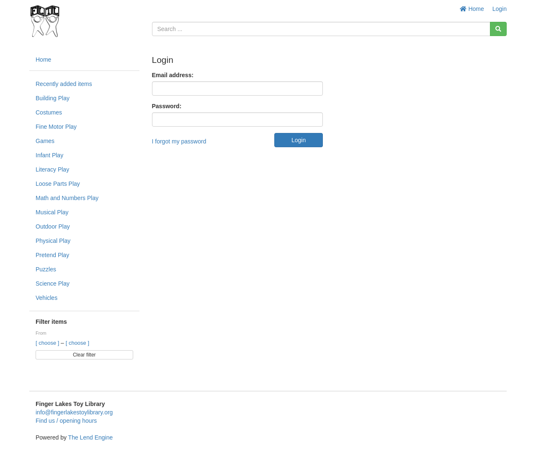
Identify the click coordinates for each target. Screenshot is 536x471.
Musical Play (52, 212)
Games (45, 141)
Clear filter (84, 355)
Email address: (173, 75)
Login (499, 8)
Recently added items (64, 84)
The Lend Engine (90, 437)
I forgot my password (179, 141)
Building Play (53, 98)
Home (471, 8)
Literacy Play (52, 169)
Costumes (49, 112)
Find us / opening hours (66, 420)
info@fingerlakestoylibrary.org (74, 412)
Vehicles (46, 297)
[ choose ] (48, 343)
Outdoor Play (53, 226)
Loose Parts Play (58, 183)
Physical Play (53, 240)
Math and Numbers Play (67, 198)
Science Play (53, 283)
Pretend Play (52, 255)
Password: (167, 106)
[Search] (498, 29)
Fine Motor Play (56, 126)
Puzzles (46, 269)
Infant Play (49, 155)
